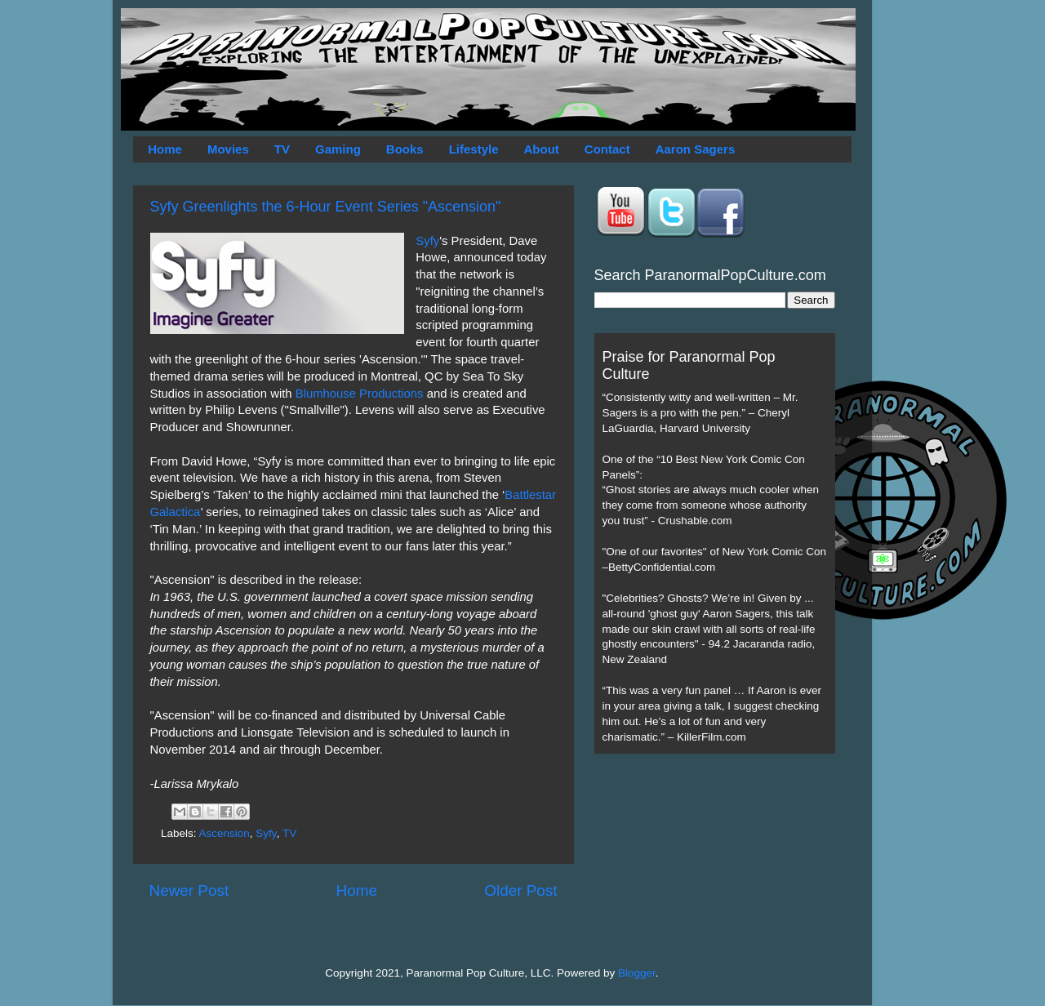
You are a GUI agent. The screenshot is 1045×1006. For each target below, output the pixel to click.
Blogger (637, 973)
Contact (607, 149)
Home (165, 149)
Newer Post (189, 890)
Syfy (427, 240)
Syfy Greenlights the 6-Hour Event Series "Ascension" (325, 206)
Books (405, 149)
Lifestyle (474, 149)
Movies (228, 149)
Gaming (338, 149)
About (541, 149)
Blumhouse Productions (360, 393)
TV (282, 149)
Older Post (520, 890)
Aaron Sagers (696, 149)
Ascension (224, 833)
